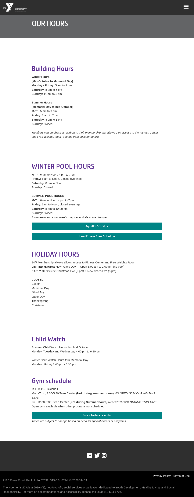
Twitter (97, 455)
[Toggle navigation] (186, 6)
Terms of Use (181, 475)
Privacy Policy (162, 475)
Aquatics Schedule (97, 226)
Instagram (106, 455)
